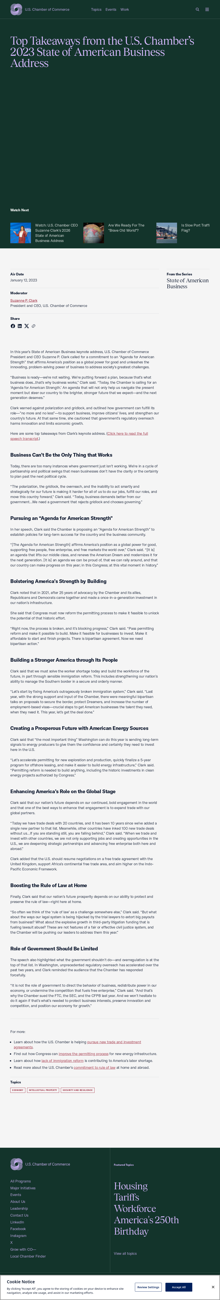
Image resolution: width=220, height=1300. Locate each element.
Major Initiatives (22, 1188)
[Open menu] (207, 9)
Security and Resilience (78, 1090)
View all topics (125, 1253)
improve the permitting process (83, 1053)
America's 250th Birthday (146, 1225)
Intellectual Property (43, 1090)
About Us (17, 1201)
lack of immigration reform (62, 1060)
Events (110, 9)
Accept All (179, 1287)
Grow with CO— (23, 1249)
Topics (96, 9)
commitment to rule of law (94, 1067)
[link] (197, 9)
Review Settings (148, 1287)
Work (125, 9)
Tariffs (126, 1197)
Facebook (18, 1228)
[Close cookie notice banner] (213, 1287)
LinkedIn (17, 1222)
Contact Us (19, 1215)
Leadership (19, 1208)
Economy (17, 1090)
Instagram (18, 1235)
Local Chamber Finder (28, 1256)
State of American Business (188, 283)
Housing (130, 1186)
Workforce (135, 1208)
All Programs (20, 1181)
